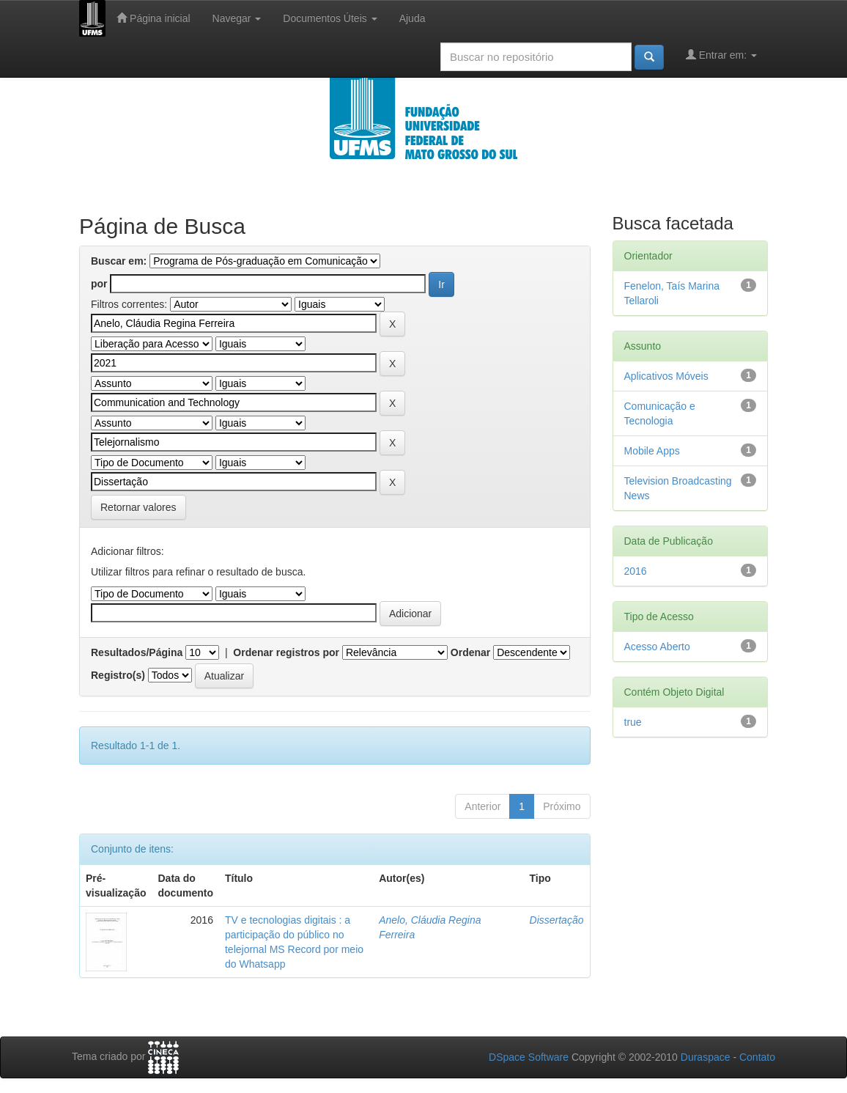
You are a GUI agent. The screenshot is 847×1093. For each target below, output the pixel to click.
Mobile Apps (652, 451)
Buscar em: (119, 261)
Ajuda (412, 18)
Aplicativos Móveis (666, 376)
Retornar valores (138, 507)
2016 (635, 571)
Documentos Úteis (330, 18)
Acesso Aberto (657, 646)
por (99, 284)
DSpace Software (529, 1057)
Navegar (237, 18)
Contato (757, 1057)
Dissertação (557, 920)
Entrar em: (721, 54)
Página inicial (153, 18)
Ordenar (470, 652)
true (633, 722)
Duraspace (706, 1057)
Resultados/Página (136, 652)
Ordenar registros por (286, 652)
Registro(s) (118, 675)
